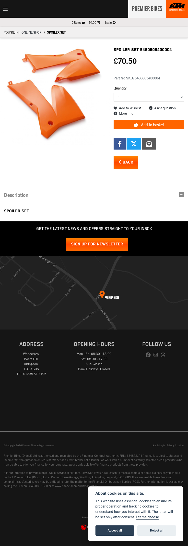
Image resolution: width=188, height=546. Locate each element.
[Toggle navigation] (5, 9)
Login (110, 22)
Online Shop (31, 32)
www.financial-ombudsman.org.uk (76, 486)
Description (16, 195)
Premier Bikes (145, 8)
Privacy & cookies (175, 445)
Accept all (115, 530)
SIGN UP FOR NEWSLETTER (97, 244)
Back (125, 162)
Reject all (156, 530)
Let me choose (147, 517)
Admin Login (159, 445)
